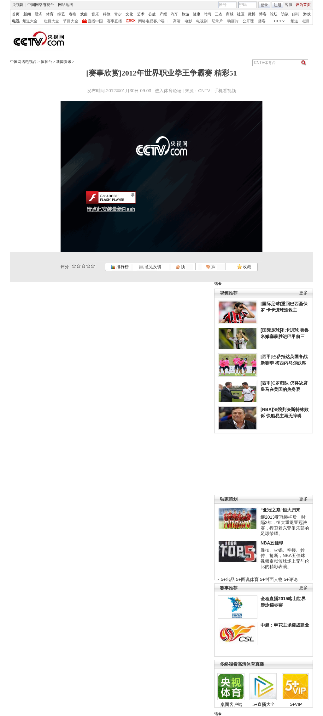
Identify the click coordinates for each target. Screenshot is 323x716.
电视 (16, 21)
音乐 (95, 14)
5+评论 (291, 579)
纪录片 (217, 21)
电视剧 (202, 21)
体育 (50, 14)
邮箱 (296, 14)
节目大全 (70, 21)
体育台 (46, 61)
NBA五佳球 (272, 542)
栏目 (306, 21)
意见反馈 (150, 266)
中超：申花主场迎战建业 (285, 625)
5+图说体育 (247, 579)
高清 (176, 21)
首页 (16, 14)
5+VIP (296, 704)
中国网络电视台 (40, 5)
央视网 (18, 5)
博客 (263, 14)
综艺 (61, 14)
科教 (106, 14)
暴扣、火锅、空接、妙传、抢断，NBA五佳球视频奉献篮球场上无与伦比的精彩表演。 (285, 558)
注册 (277, 5)
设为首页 (303, 5)
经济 (38, 14)
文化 (129, 14)
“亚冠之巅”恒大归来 (280, 509)
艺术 (140, 14)
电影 (188, 21)
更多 (303, 292)
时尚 (207, 14)
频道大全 (30, 21)
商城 (229, 14)
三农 (218, 14)
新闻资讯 (63, 61)
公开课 (248, 21)
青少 (118, 14)
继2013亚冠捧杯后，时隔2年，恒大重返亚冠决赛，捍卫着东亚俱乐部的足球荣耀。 (285, 525)
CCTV (279, 21)
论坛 (274, 14)
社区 (240, 14)
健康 (196, 14)
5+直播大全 (263, 704)
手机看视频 (225, 90)
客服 (288, 5)
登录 (264, 5)
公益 (152, 14)
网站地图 (65, 5)
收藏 (244, 266)
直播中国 (95, 21)
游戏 (307, 14)
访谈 (285, 14)
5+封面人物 (271, 579)
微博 (251, 14)
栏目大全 (51, 21)
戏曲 (84, 14)
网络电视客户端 (151, 21)
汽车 (174, 14)
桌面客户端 (231, 704)
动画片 (232, 21)
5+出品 (228, 579)
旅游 (185, 14)
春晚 (72, 14)
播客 (262, 21)
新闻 (27, 14)
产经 (163, 14)
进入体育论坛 (168, 90)
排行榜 (119, 266)
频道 (294, 21)
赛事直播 (114, 21)
